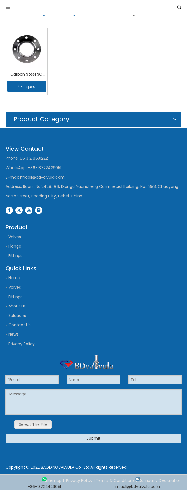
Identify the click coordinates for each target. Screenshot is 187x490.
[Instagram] (38, 210)
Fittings (15, 255)
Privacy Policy (21, 344)
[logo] (86, 362)
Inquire (26, 86)
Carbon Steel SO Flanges (26, 74)
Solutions (17, 315)
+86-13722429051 (44, 168)
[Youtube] (28, 210)
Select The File (33, 424)
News (13, 334)
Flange (14, 246)
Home (14, 278)
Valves (14, 237)
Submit (93, 438)
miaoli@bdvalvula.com (42, 177)
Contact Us (19, 325)
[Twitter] (19, 210)
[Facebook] (9, 210)
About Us (17, 306)
